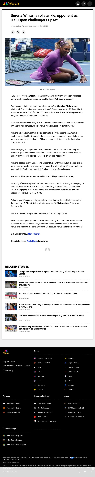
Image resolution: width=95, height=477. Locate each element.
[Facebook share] (13, 32)
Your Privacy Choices (80, 457)
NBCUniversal (15, 463)
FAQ (30, 457)
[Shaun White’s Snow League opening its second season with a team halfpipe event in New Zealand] (11, 306)
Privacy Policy (64, 457)
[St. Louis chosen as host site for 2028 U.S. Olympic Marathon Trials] (11, 295)
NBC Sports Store (37, 457)
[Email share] (23, 32)
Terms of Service (15, 459)
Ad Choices (55, 457)
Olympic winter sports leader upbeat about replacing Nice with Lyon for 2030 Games (52, 272)
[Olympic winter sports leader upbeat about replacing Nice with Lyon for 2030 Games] (11, 273)
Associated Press (24, 276)
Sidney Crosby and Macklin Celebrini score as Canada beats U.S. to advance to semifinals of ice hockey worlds (53, 327)
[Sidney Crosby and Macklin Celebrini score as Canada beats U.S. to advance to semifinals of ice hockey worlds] (11, 328)
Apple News (32, 241)
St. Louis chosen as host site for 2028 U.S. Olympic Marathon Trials (48, 293)
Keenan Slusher (24, 298)
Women (36, 234)
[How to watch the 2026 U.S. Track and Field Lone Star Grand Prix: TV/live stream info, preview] (11, 284)
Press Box (47, 457)
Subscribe (8, 371)
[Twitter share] (18, 32)
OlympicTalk (17, 26)
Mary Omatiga (23, 287)
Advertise (6, 457)
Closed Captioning (21, 457)
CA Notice (6, 459)
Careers (12, 457)
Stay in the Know (9, 362)
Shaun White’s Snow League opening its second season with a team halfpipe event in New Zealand (54, 305)
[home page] (11, 3)
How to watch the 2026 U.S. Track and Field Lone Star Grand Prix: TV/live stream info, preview (54, 283)
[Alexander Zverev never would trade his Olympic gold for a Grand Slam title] (11, 317)
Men (30, 234)
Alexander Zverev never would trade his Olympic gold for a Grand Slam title (51, 315)
